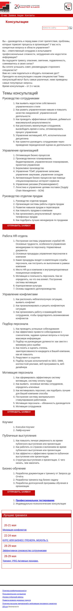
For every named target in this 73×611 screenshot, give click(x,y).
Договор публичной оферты (12, 597)
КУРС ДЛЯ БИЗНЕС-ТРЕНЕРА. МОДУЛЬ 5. (25, 540)
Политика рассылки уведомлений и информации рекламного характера (29, 603)
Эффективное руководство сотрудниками (25, 550)
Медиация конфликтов (15, 529)
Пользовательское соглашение (14, 594)
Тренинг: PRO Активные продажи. (20, 561)
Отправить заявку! (19, 225)
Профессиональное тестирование (35, 500)
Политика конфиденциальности (14, 591)
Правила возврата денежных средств (16, 600)
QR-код (5, 607)
